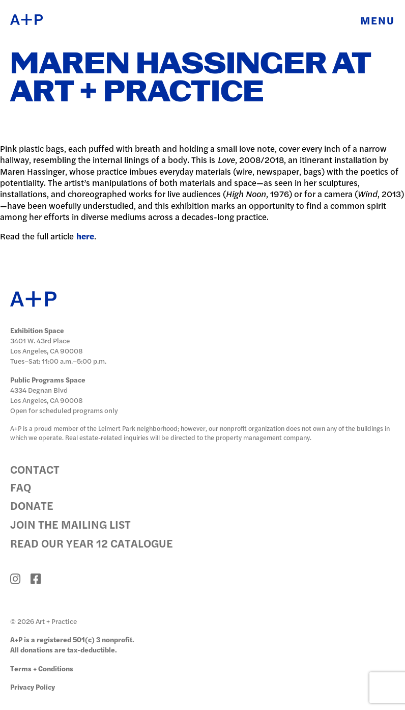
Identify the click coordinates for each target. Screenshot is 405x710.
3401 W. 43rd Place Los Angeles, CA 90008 (46, 345)
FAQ (20, 487)
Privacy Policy (32, 686)
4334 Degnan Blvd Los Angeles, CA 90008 (46, 395)
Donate (31, 505)
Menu (377, 20)
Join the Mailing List (70, 524)
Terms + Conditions (41, 668)
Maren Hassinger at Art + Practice (190, 79)
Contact (35, 469)
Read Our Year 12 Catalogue (91, 543)
